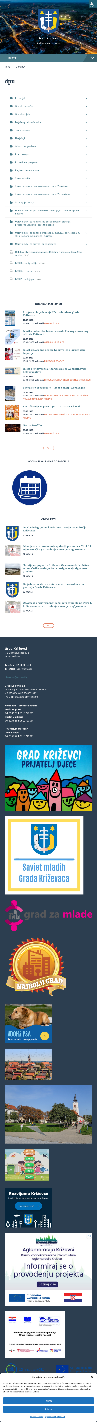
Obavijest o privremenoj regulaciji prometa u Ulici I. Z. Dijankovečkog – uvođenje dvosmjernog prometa (57, 548)
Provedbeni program (26, 162)
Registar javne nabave (27, 170)
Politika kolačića (36, 1416)
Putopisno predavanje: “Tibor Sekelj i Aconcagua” (54, 387)
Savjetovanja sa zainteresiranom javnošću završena (42, 194)
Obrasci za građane (25, 146)
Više (49, 448)
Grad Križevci (48, 38)
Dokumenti (21, 67)
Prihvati (48, 1400)
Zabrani (48, 1409)
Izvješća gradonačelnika (28, 122)
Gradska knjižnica (54, 342)
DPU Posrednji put (25, 279)
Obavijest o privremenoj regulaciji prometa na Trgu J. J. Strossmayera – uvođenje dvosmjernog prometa (57, 604)
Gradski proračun (24, 106)
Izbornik (48, 58)
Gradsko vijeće (22, 114)
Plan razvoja (22, 154)
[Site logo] (48, 32)
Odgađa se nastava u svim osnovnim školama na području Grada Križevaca (53, 585)
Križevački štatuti (54, 361)
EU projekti (21, 98)
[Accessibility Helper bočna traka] (93, 4)
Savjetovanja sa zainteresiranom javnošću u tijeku (41, 186)
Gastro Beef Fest (33, 425)
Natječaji (20, 138)
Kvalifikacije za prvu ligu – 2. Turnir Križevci (51, 406)
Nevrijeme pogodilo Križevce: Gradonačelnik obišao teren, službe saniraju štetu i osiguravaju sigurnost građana (56, 568)
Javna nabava (22, 130)
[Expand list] (87, 98)
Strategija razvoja (24, 202)
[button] (92, 1377)
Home (7, 67)
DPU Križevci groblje (26, 263)
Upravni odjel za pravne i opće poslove (35, 243)
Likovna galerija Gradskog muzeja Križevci (67, 379)
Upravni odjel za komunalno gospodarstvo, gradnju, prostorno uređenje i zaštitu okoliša (43, 223)
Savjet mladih (22, 178)
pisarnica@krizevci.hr (16, 677)
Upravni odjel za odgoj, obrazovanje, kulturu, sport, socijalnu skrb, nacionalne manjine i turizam (47, 234)
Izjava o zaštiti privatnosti (55, 1416)
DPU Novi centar (24, 271)
